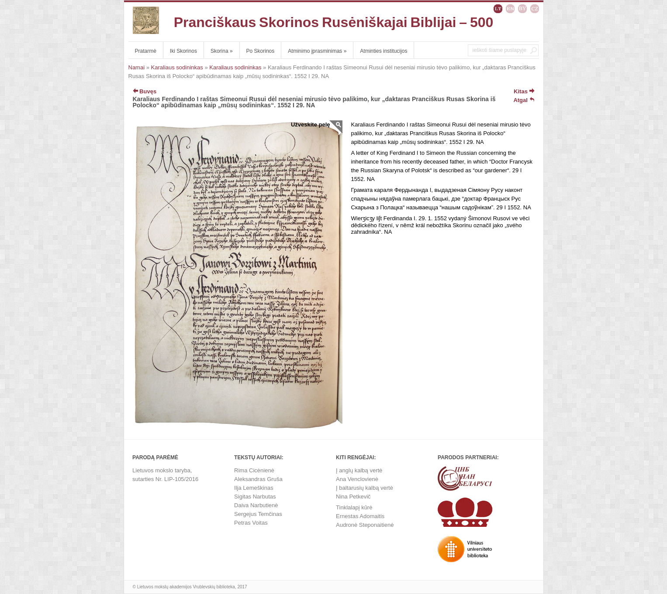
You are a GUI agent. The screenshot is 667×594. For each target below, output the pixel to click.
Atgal (523, 100)
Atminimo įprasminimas (317, 51)
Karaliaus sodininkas (177, 67)
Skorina (222, 51)
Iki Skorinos (183, 51)
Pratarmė (145, 51)
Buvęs (145, 91)
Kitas (524, 91)
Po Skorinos (260, 51)
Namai (136, 67)
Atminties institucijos (383, 51)
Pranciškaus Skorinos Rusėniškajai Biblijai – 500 (334, 22)
